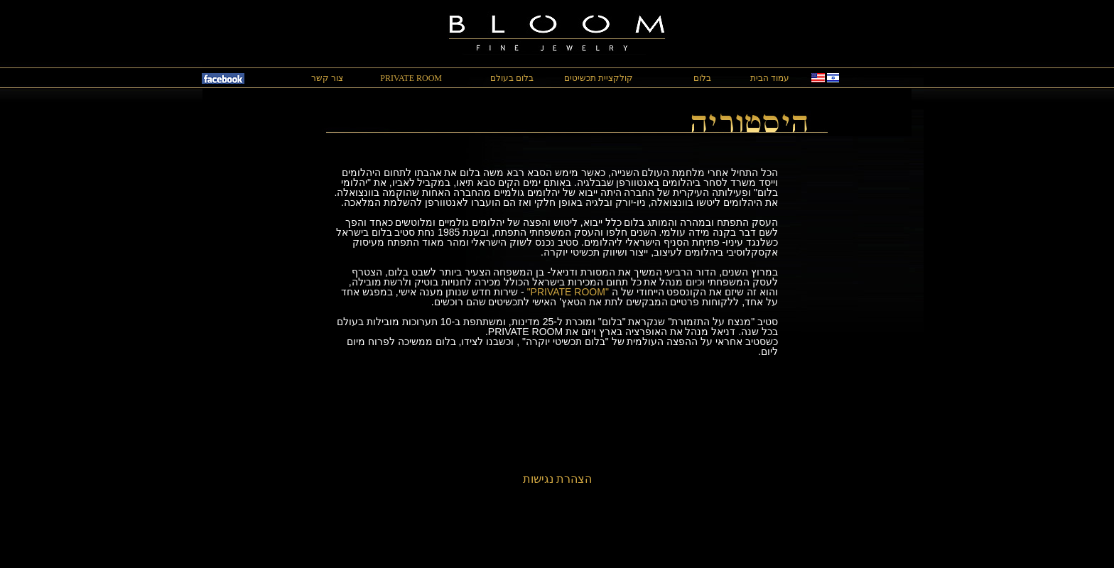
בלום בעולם (512, 78)
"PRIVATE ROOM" (568, 291)
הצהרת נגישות (557, 479)
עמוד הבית (769, 78)
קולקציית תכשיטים (598, 78)
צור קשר (327, 78)
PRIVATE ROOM (411, 78)
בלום (702, 78)
